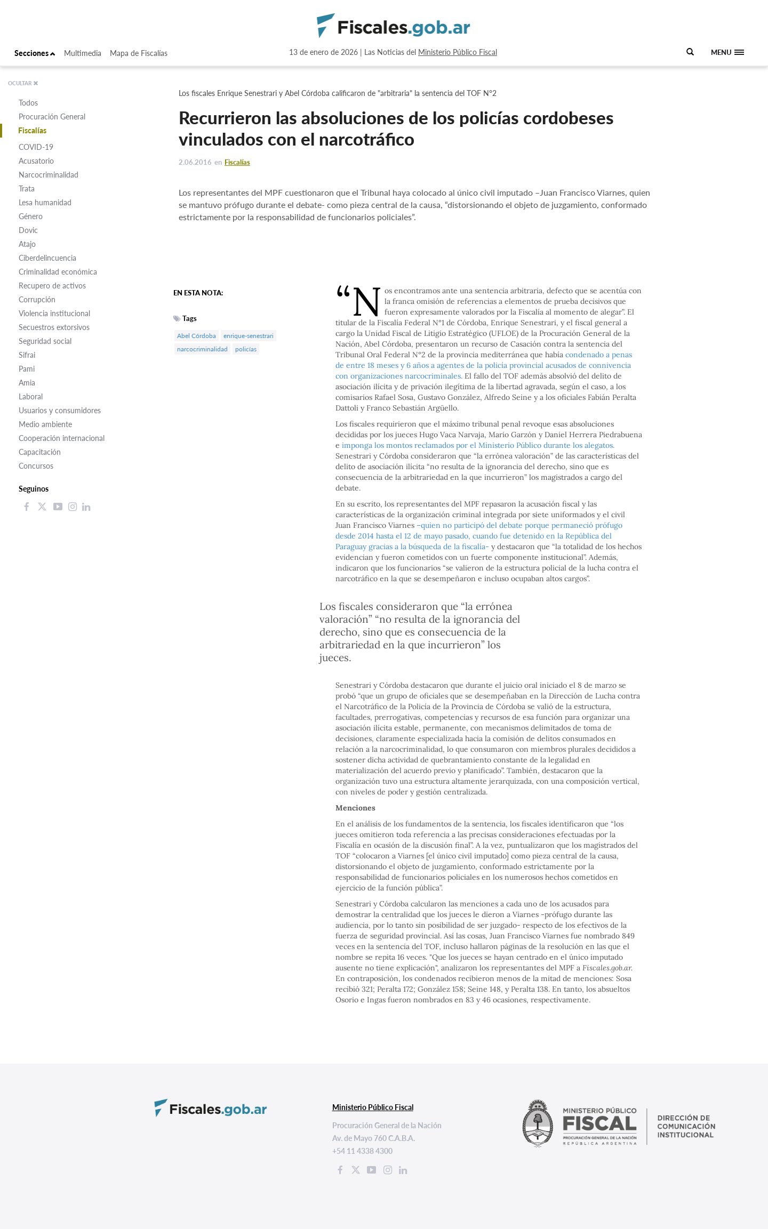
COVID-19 (36, 146)
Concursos (36, 465)
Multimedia (82, 53)
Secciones (34, 53)
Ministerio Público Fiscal (457, 52)
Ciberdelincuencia (47, 257)
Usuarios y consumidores (60, 410)
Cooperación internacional (62, 438)
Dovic (28, 230)
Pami (27, 368)
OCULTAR (23, 83)
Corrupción (37, 299)
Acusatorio (36, 160)
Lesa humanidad (45, 202)
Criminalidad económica (58, 271)
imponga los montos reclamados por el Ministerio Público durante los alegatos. (478, 445)
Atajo (27, 243)
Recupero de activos (52, 285)
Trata (27, 188)
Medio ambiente (45, 424)
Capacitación (40, 451)
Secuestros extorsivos (54, 327)
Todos (28, 102)
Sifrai (27, 354)
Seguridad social (45, 341)
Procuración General (52, 116)
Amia (27, 382)
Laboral (31, 396)
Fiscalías (32, 130)
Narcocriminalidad (48, 174)
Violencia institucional (54, 313)
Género (31, 216)
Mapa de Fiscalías (138, 53)
